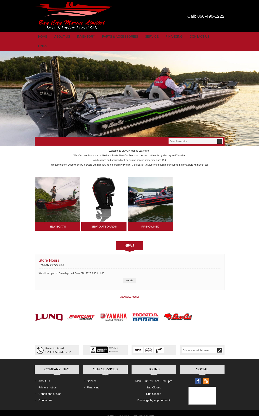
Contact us (45, 392)
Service (92, 373)
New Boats (57, 219)
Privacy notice (48, 379)
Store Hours (49, 253)
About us (44, 373)
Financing (93, 379)
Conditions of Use (50, 386)
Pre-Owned (150, 219)
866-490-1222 (210, 16)
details (129, 273)
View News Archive (129, 289)
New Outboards (104, 219)
